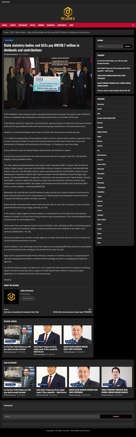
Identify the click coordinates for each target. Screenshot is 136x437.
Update (99, 242)
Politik (32, 25)
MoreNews (75, 435)
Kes (98, 152)
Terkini (99, 233)
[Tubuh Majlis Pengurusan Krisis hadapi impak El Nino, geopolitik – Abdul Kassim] (48, 338)
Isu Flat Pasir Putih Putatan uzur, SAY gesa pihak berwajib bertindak (17, 351)
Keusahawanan (102, 157)
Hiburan (99, 142)
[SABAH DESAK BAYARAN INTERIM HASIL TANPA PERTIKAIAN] (77, 338)
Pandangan (100, 185)
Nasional (100, 180)
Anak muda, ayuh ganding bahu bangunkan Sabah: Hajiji (26, 311)
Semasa (4, 25)
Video (71, 25)
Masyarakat (23, 25)
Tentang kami (8, 409)
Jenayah (13, 25)
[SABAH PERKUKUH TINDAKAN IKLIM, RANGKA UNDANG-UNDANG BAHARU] (117, 381)
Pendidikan (100, 195)
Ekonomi (41, 25)
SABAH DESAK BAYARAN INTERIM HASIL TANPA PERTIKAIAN (76, 351)
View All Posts (28, 298)
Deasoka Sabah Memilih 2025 (106, 118)
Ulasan (99, 237)
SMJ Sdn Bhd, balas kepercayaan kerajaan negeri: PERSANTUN (69, 312)
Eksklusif (100, 128)
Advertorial (62, 25)
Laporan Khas (101, 166)
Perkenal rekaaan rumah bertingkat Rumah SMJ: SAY (114, 90)
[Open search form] (133, 25)
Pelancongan (101, 190)
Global (99, 137)
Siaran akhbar (9, 40)
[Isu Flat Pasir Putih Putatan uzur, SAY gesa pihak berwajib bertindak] (18, 338)
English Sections (102, 133)
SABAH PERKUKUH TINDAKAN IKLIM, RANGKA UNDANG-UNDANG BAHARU (115, 395)
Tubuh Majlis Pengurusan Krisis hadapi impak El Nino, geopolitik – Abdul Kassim (46, 353)
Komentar (100, 161)
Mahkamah (51, 25)
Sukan (99, 228)
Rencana (100, 204)
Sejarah (99, 209)
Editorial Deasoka (12, 54)
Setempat (100, 218)
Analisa (99, 109)
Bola (98, 114)
